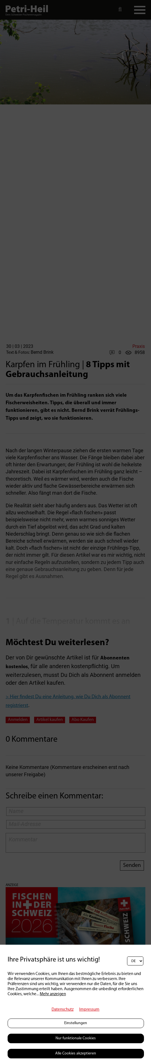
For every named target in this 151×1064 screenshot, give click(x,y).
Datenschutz (63, 1010)
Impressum (89, 1010)
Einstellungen (75, 1023)
